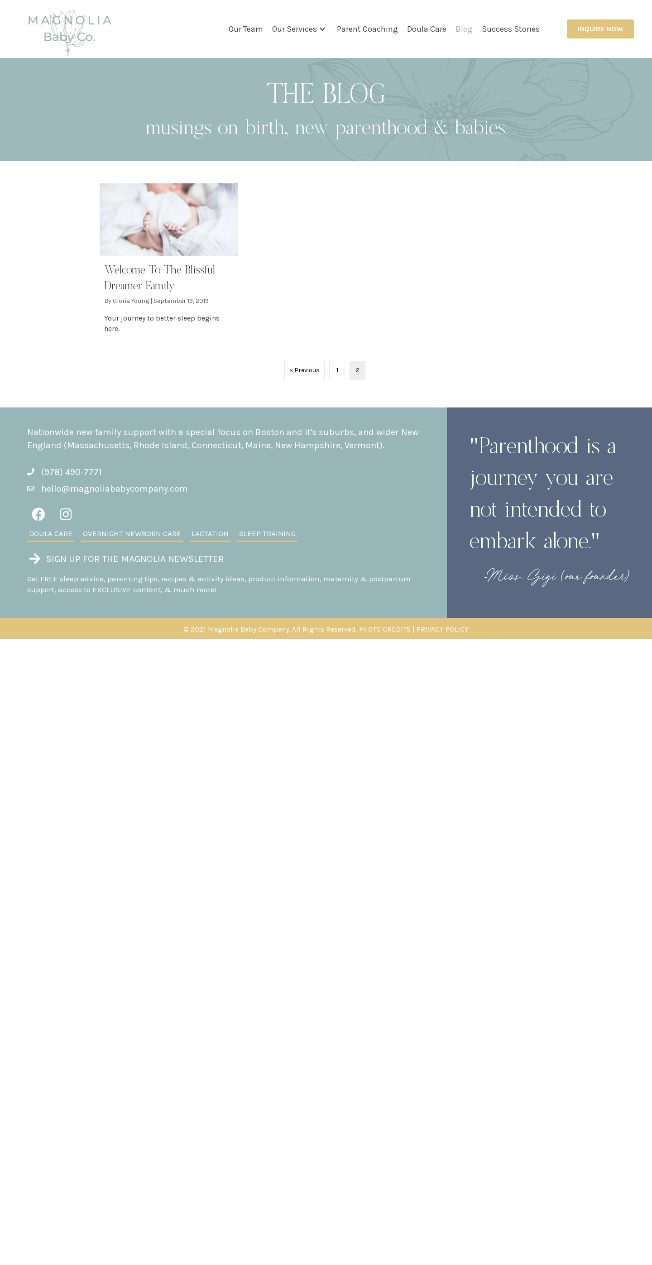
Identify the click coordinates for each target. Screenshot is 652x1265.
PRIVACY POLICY (443, 629)
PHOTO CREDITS (385, 629)
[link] (246, 29)
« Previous (304, 370)
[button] (322, 29)
